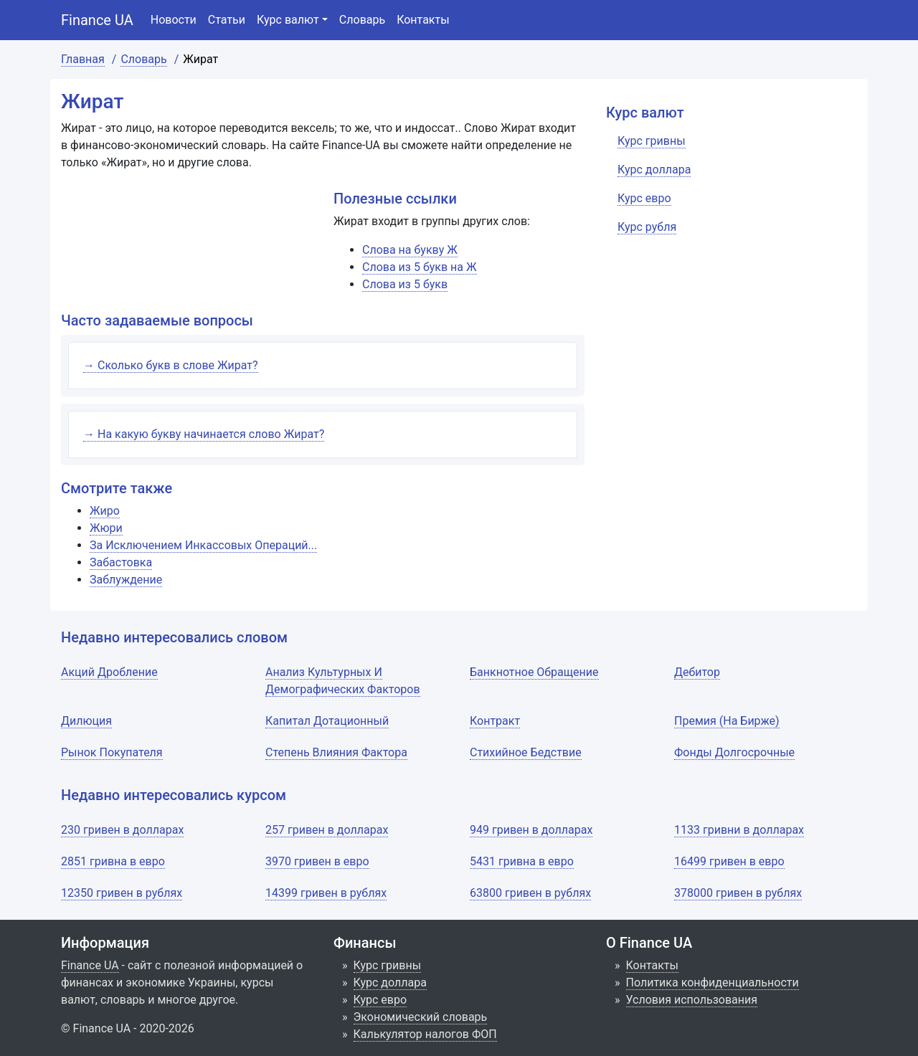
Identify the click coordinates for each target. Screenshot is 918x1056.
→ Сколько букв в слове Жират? (170, 365)
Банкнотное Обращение (534, 672)
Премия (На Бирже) (727, 721)
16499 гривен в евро (729, 861)
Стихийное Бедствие (526, 752)
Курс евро (380, 1000)
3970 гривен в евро (317, 861)
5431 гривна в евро (522, 861)
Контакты (423, 20)
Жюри (106, 528)
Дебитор (697, 672)
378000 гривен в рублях (738, 893)
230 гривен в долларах (122, 830)
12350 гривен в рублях (121, 893)
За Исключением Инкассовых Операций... (203, 545)
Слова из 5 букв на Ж (419, 267)
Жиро (105, 511)
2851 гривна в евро (113, 861)
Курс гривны (388, 965)
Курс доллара (390, 982)
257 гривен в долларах (326, 830)
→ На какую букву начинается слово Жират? (203, 434)
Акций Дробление (109, 672)
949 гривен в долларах (531, 830)
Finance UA (97, 20)
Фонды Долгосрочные (734, 752)
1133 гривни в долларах (739, 830)
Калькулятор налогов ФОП (425, 1034)
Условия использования (692, 1000)
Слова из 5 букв (405, 284)
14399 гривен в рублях (326, 893)
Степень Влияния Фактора (336, 752)
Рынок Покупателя (112, 752)
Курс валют (288, 20)
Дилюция (86, 721)
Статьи (226, 20)
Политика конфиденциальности (712, 982)
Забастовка (121, 562)
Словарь (362, 20)
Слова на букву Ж (410, 250)
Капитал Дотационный (327, 721)
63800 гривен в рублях (530, 893)
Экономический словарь (421, 1017)
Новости (174, 20)
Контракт (495, 721)
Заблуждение (126, 579)
